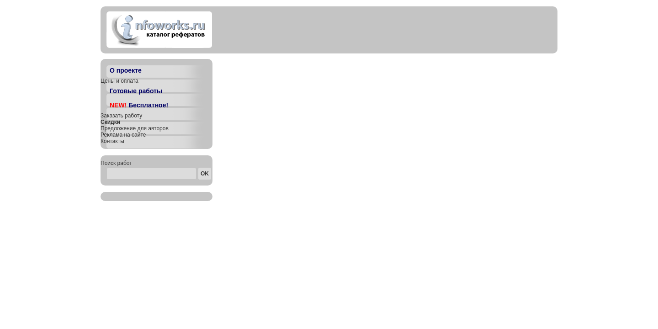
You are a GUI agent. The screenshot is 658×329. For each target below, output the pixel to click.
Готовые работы (136, 91)
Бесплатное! (139, 105)
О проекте (126, 70)
